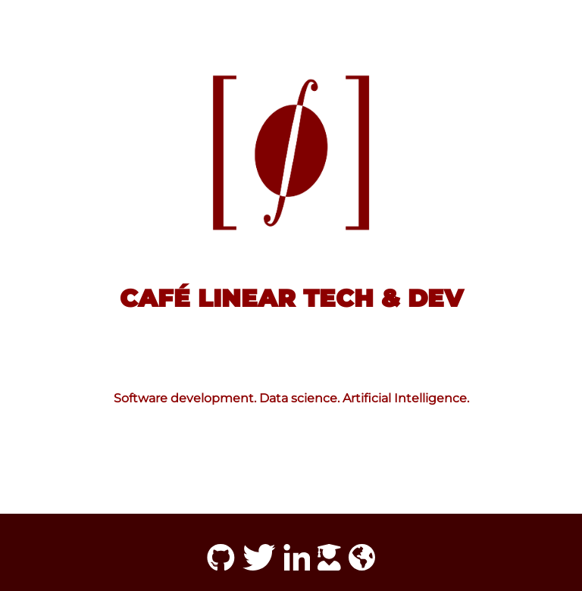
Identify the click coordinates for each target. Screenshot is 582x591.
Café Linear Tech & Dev (291, 298)
